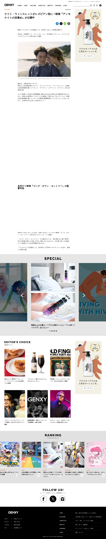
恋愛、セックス (71, 532)
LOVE (65, 5)
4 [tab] (54, 330)
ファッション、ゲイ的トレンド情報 (76, 528)
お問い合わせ (12, 521)
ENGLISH (98, 1)
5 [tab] (56, 330)
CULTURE (33, 5)
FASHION (58, 5)
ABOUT (93, 1)
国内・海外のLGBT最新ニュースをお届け (78, 513)
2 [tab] (51, 330)
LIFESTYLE (41, 5)
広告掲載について (13, 527)
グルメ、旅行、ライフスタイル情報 (76, 520)
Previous (22, 295)
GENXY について (13, 518)
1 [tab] (49, 330)
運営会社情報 (12, 524)
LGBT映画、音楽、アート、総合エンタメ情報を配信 (81, 516)
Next (84, 295)
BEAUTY (50, 5)
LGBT (26, 5)
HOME (20, 5)
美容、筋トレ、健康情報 (74, 524)
